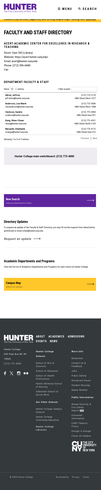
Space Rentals (80, 390)
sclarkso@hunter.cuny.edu (17, 115)
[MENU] (64, 5)
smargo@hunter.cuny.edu (16, 132)
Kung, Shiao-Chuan (14, 120)
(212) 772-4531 (88, 120)
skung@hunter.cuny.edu (15, 123)
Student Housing (81, 385)
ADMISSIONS (76, 336)
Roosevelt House (81, 380)
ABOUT (40, 336)
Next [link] (95, 138)
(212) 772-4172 (88, 129)
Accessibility (62, 477)
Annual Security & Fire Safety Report (81, 407)
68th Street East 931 (86, 115)
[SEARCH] (86, 5)
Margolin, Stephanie (15, 129)
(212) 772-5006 (88, 103)
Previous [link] (85, 138)
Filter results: (77, 89)
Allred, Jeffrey (12, 95)
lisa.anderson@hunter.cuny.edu (19, 106)
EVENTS (41, 341)
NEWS (53, 341)
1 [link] (91, 138)
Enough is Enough (81, 431)
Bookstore (77, 358)
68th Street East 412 (86, 132)
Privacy (76, 477)
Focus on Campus (81, 436)
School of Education (47, 371)
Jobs (74, 371)
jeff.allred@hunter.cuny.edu (17, 98)
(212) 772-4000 (65, 156)
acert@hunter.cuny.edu (24, 61)
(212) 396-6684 (21, 65)
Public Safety (79, 375)
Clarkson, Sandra (13, 112)
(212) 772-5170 (88, 95)
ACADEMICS (56, 336)
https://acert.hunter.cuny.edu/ (31, 57)
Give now (91, 19)
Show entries (14, 89)
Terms (86, 477)
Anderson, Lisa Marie (15, 103)
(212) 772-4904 (88, 112)
